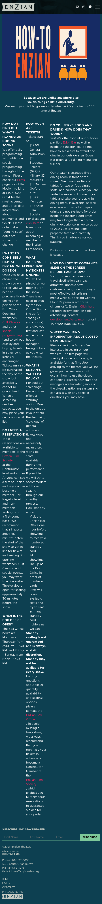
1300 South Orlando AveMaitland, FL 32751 (17, 866)
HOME (6, 883)
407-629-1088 (20, 860)
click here (32, 223)
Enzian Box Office (34, 717)
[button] (97, 7)
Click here (87, 306)
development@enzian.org (68, 319)
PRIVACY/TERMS (12, 892)
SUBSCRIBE (90, 837)
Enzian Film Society (34, 782)
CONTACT (8, 887)
